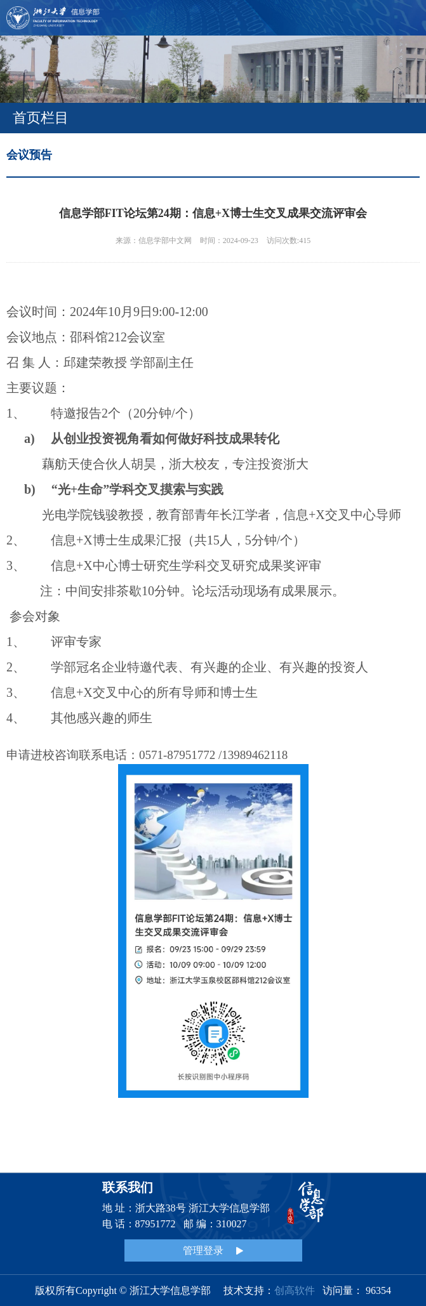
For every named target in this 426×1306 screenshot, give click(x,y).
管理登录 (213, 1250)
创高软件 (294, 1290)
